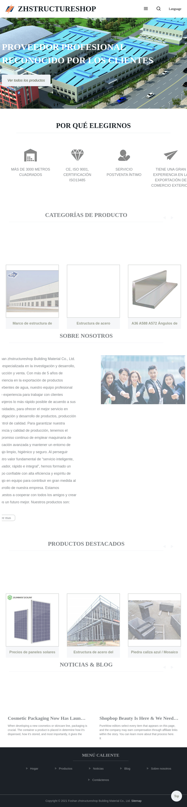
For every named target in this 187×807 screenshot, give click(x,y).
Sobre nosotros (163, 768)
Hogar (36, 768)
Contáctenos (102, 779)
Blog (129, 768)
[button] (146, 9)
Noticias (99, 768)
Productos (67, 768)
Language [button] (175, 9)
